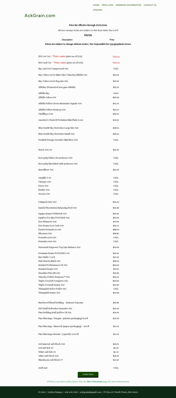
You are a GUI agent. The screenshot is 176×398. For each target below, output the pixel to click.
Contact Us (150, 5)
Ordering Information (128, 5)
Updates (97, 10)
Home (96, 5)
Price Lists (107, 5)
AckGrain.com (39, 15)
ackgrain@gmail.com (90, 392)
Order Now (88, 374)
